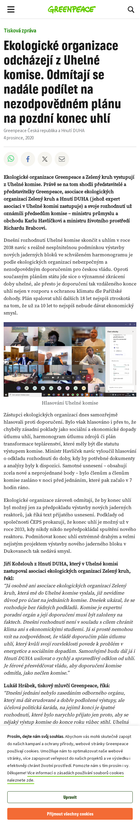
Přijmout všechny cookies (70, 814)
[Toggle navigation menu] (11, 9)
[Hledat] (131, 9)
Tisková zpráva (20, 31)
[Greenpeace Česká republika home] (72, 9)
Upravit (70, 797)
